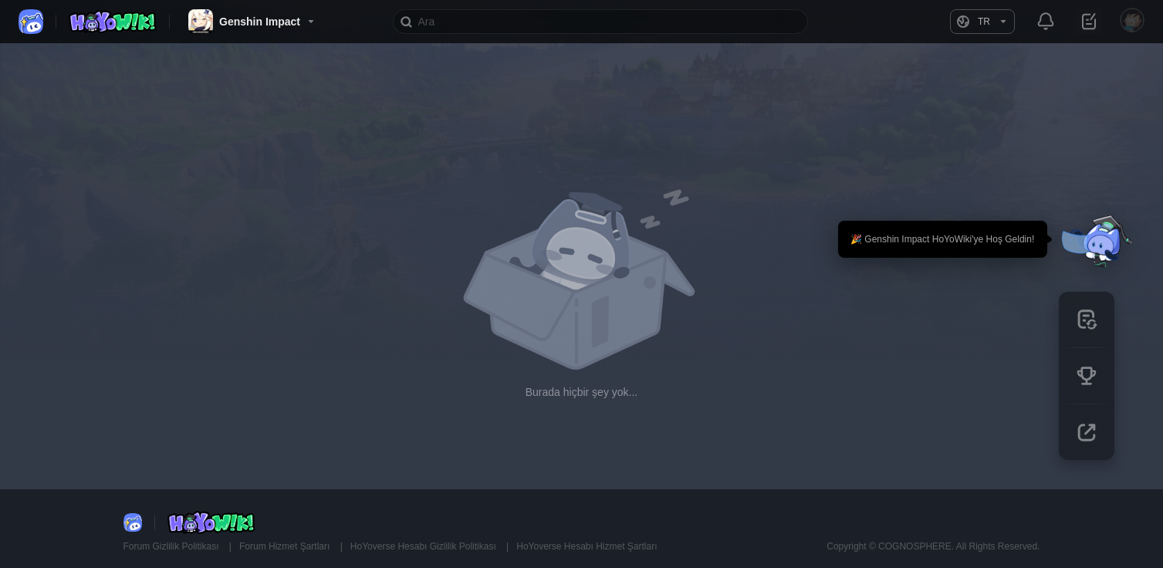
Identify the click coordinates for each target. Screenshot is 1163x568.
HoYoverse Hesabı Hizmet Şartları (586, 546)
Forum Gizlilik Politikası (172, 546)
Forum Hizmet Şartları (286, 546)
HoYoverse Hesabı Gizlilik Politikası (424, 546)
